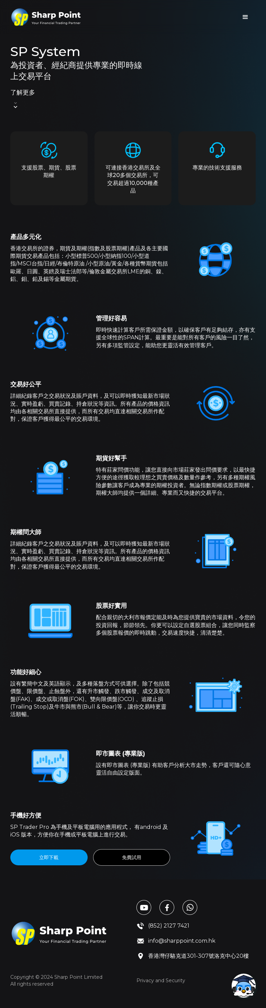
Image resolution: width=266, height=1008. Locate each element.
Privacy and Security (160, 980)
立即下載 (48, 857)
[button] (245, 17)
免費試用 (131, 857)
